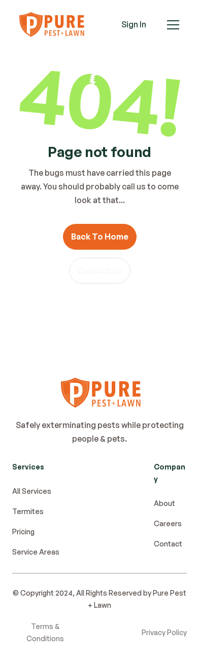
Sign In (133, 24)
